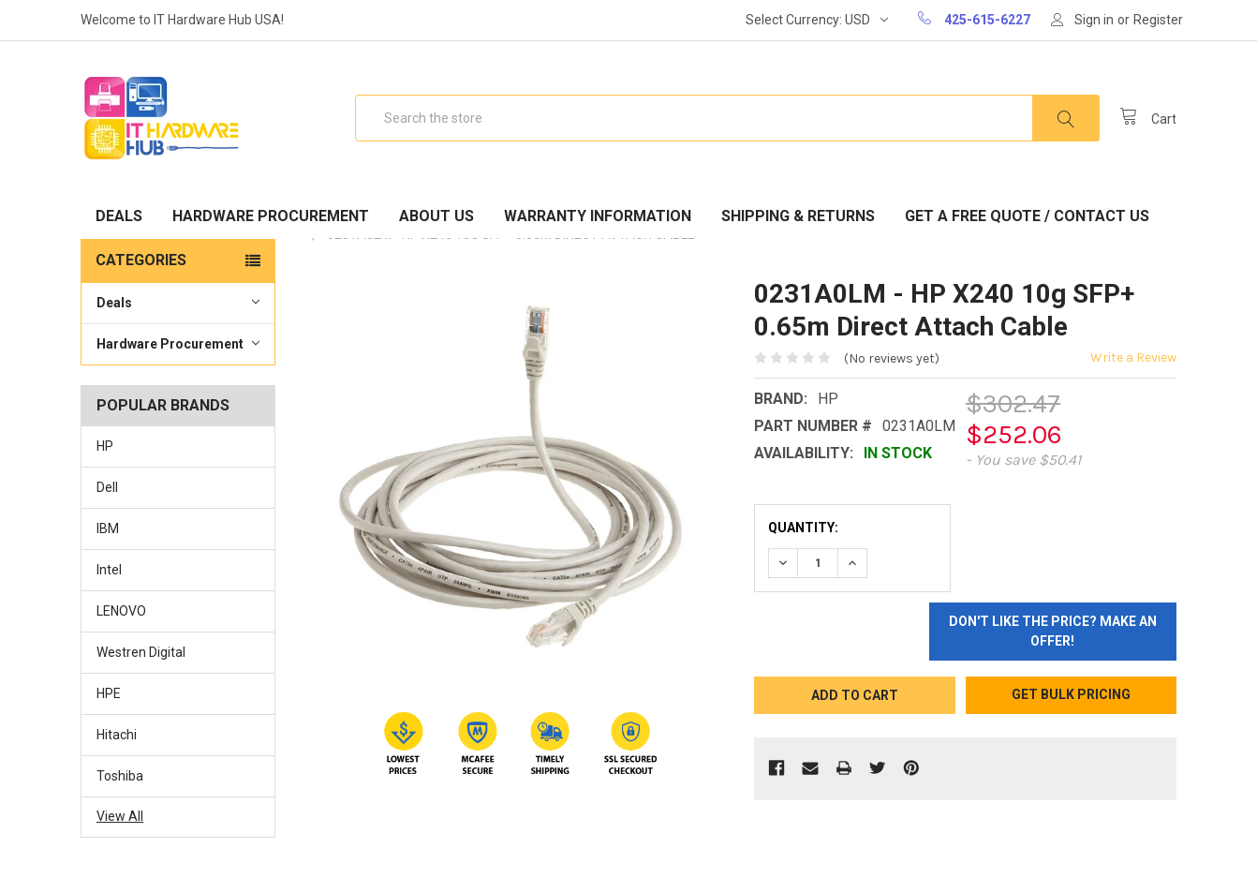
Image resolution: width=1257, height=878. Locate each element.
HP (104, 446)
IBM (107, 528)
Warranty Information (597, 216)
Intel (109, 569)
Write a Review (1133, 357)
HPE (108, 693)
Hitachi (116, 734)
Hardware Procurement (270, 216)
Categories (141, 260)
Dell (107, 487)
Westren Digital (140, 652)
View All (119, 816)
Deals (119, 216)
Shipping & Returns (798, 216)
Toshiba (119, 775)
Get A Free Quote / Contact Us (1027, 216)
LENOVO (121, 610)
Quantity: (803, 527)
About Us (436, 216)
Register (1158, 19)
